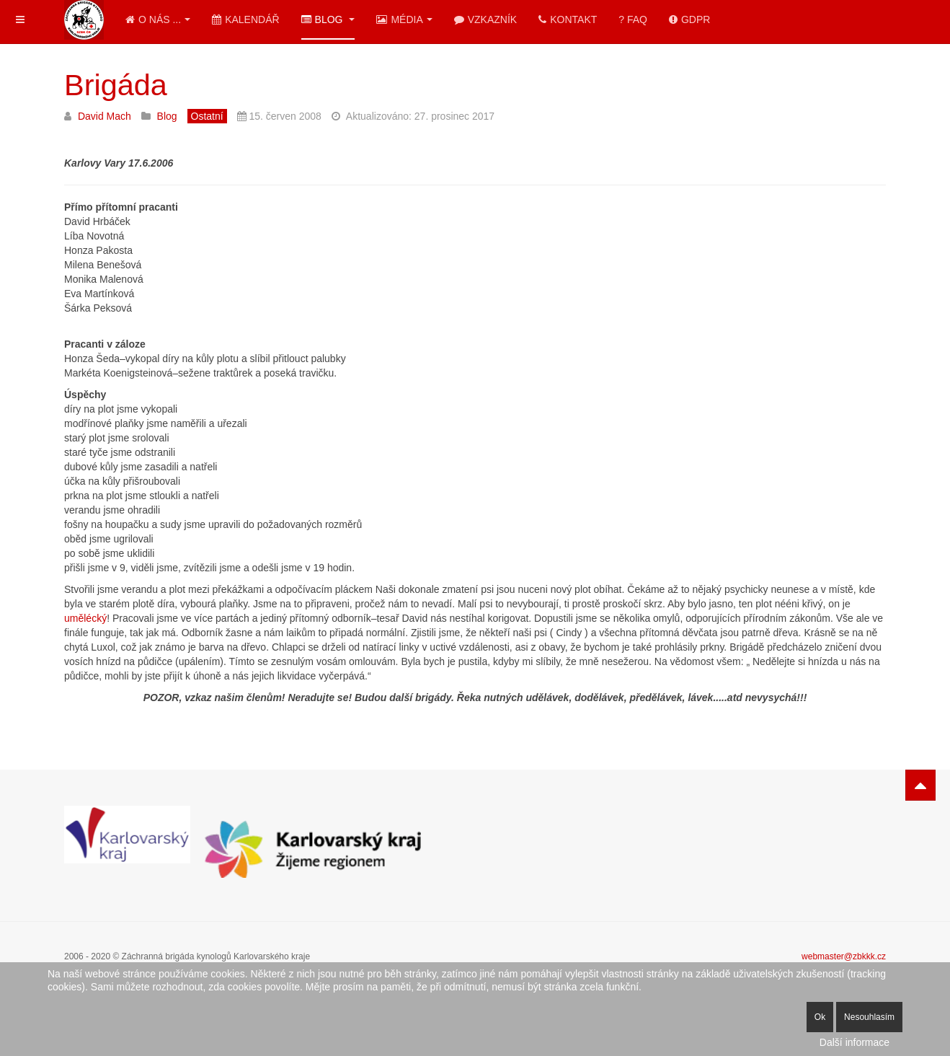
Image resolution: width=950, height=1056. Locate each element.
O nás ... (157, 19)
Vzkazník (485, 19)
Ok (819, 1017)
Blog (328, 19)
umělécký (85, 618)
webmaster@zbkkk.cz (844, 956)
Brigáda (116, 85)
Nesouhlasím (869, 1017)
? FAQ (632, 19)
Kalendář (245, 19)
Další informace (854, 1042)
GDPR (689, 19)
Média (404, 19)
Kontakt (567, 19)
